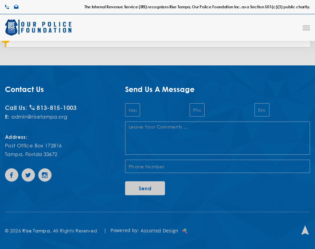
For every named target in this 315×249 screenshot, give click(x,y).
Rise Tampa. (36, 230)
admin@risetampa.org (39, 117)
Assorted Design (164, 230)
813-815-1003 (53, 107)
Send (145, 188)
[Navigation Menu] (306, 27)
